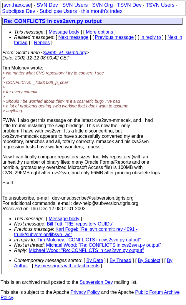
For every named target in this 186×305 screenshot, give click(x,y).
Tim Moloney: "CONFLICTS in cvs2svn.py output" (89, 239)
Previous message (114, 37)
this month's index (101, 11)
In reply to (150, 37)
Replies (42, 42)
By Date (94, 260)
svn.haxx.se (17, 5)
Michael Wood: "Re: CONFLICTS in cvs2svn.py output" (103, 245)
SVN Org (102, 5)
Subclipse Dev (18, 11)
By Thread (121, 260)
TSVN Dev (129, 5)
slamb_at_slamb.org (65, 52)
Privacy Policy (85, 292)
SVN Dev (47, 5)
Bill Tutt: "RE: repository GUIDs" (80, 223)
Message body (64, 31)
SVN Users (75, 5)
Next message (73, 37)
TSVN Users (160, 5)
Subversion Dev (96, 282)
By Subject (149, 260)
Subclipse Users (58, 11)
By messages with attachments (66, 265)
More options (99, 31)
